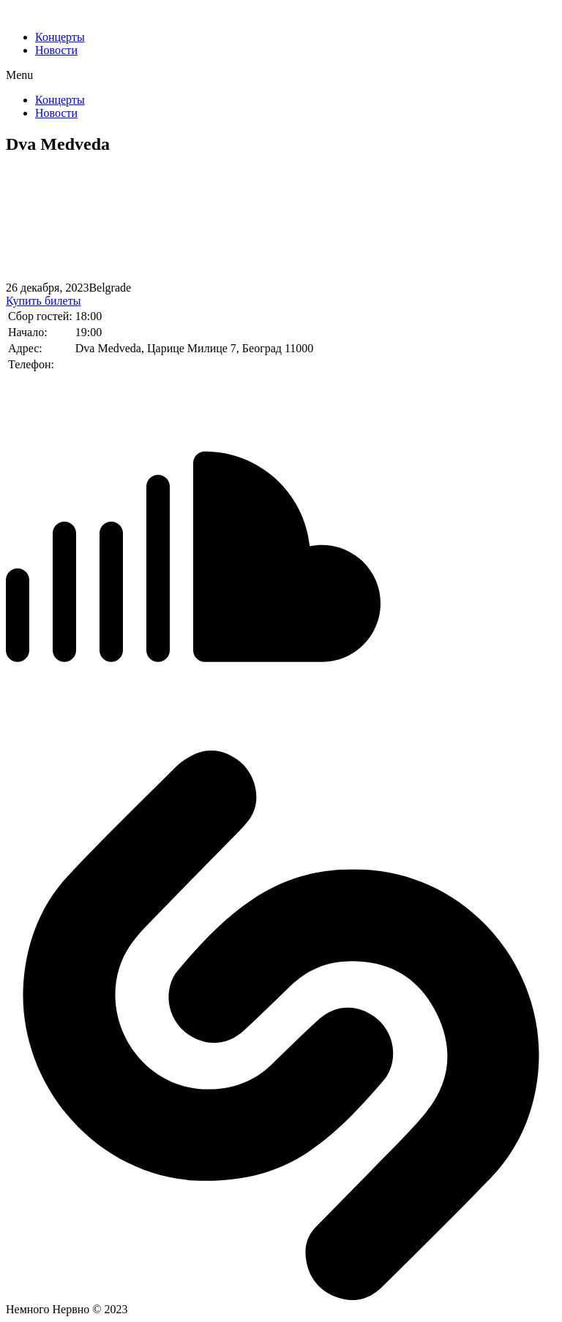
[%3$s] (115, 223)
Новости (56, 50)
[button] (281, 75)
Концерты (60, 37)
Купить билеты (43, 301)
